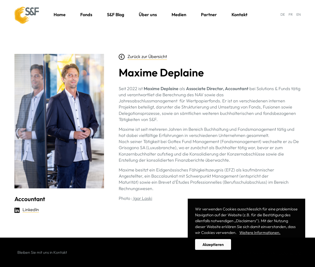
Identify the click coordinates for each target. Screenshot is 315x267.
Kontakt (239, 14)
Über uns (148, 14)
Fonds (86, 14)
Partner (209, 14)
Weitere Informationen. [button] (259, 232)
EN (298, 14)
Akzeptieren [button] (213, 244)
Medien (179, 14)
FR (291, 14)
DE (282, 14)
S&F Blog (115, 14)
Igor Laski (142, 198)
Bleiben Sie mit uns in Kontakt (42, 252)
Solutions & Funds (26, 15)
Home (60, 14)
